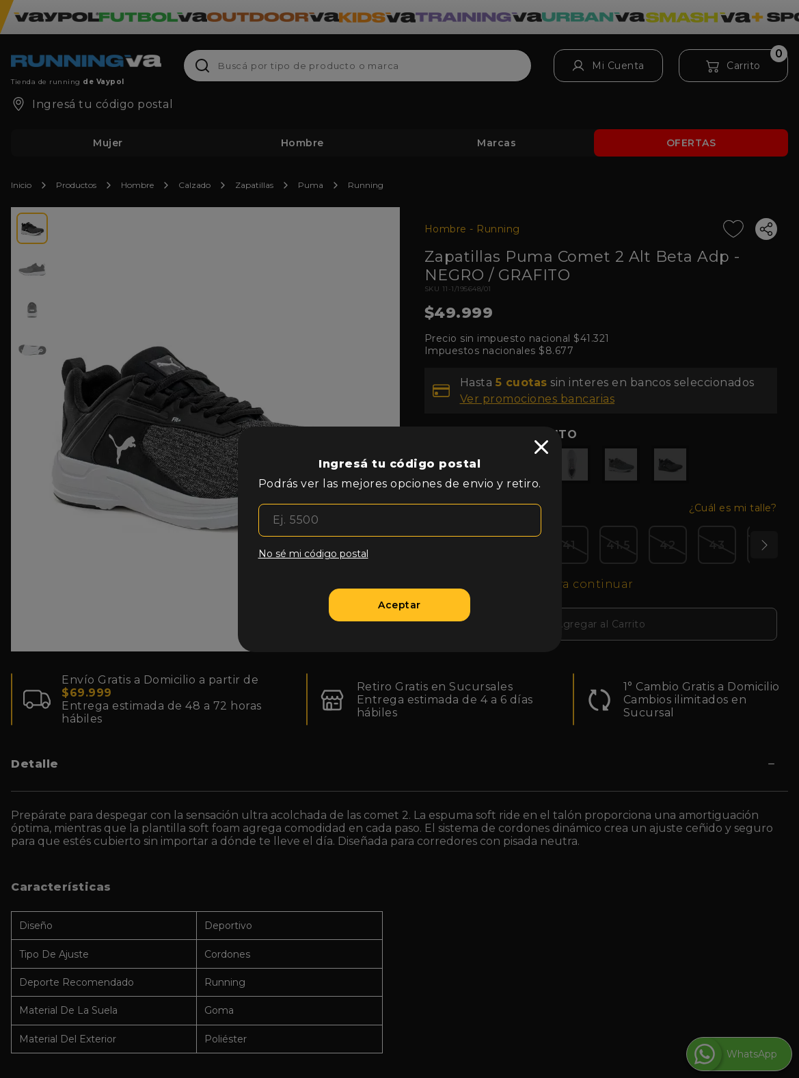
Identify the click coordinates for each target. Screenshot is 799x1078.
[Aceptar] (399, 605)
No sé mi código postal (313, 554)
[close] (541, 447)
